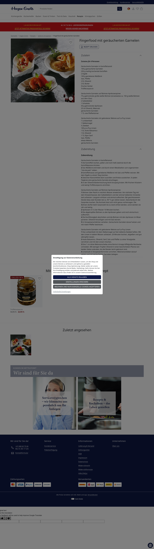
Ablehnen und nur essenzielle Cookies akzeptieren (77, 287)
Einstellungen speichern (77, 282)
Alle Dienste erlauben (77, 277)
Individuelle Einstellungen (62, 291)
